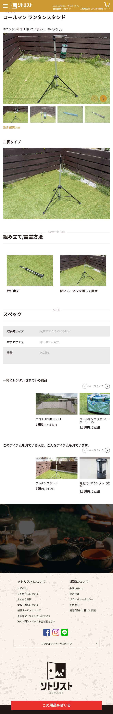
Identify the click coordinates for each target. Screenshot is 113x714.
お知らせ (22, 588)
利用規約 (74, 604)
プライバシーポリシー (81, 599)
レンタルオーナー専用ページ (56, 643)
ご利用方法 (85, 9)
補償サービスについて (29, 610)
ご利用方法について (28, 593)
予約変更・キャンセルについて (33, 615)
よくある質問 (97, 9)
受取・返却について (28, 604)
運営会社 (74, 593)
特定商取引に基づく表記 (83, 610)
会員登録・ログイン (66, 7)
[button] (103, 98)
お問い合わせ (77, 588)
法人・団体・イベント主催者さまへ (36, 621)
